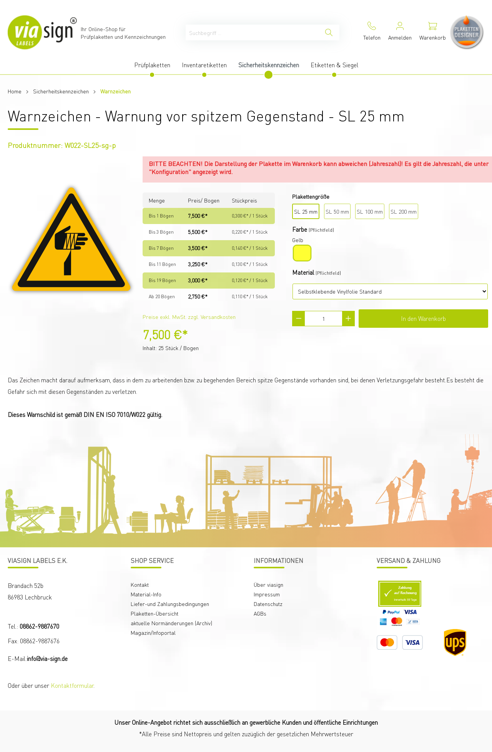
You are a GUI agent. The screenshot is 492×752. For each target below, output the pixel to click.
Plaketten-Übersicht (154, 613)
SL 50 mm (337, 211)
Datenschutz (268, 603)
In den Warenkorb (423, 318)
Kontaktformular (72, 685)
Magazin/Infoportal (153, 632)
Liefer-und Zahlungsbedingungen (170, 603)
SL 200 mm (404, 211)
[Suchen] (328, 32)
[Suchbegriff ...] (252, 32)
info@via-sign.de (47, 658)
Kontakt (140, 584)
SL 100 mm (370, 211)
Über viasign (268, 584)
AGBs (260, 613)
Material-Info (146, 594)
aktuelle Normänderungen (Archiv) (171, 622)
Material (303, 272)
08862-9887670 (39, 626)
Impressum (267, 594)
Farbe (299, 229)
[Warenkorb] (433, 32)
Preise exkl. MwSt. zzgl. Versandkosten (189, 316)
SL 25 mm (305, 211)
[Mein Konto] (400, 32)
